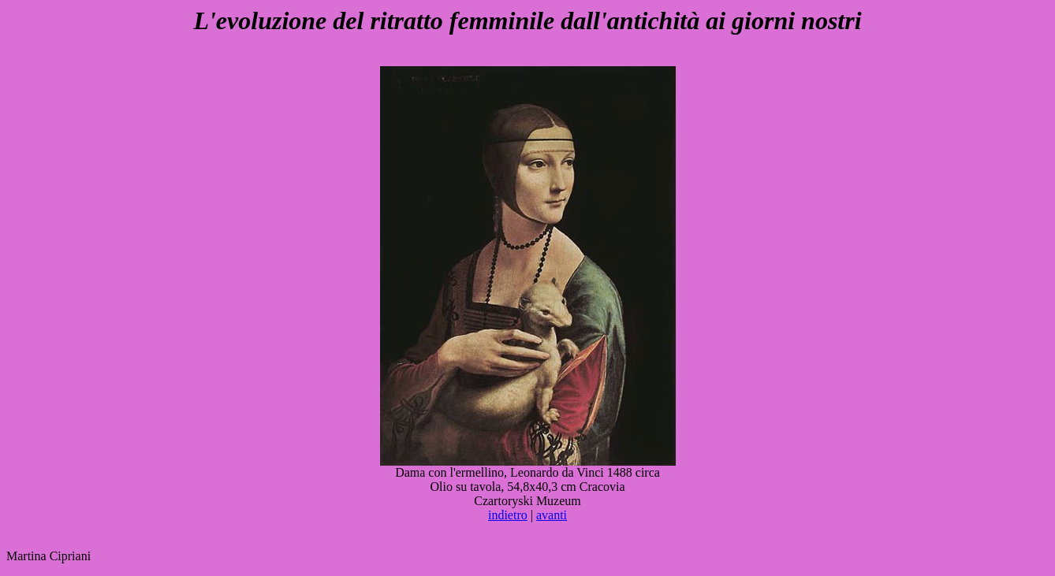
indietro (508, 515)
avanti (551, 515)
